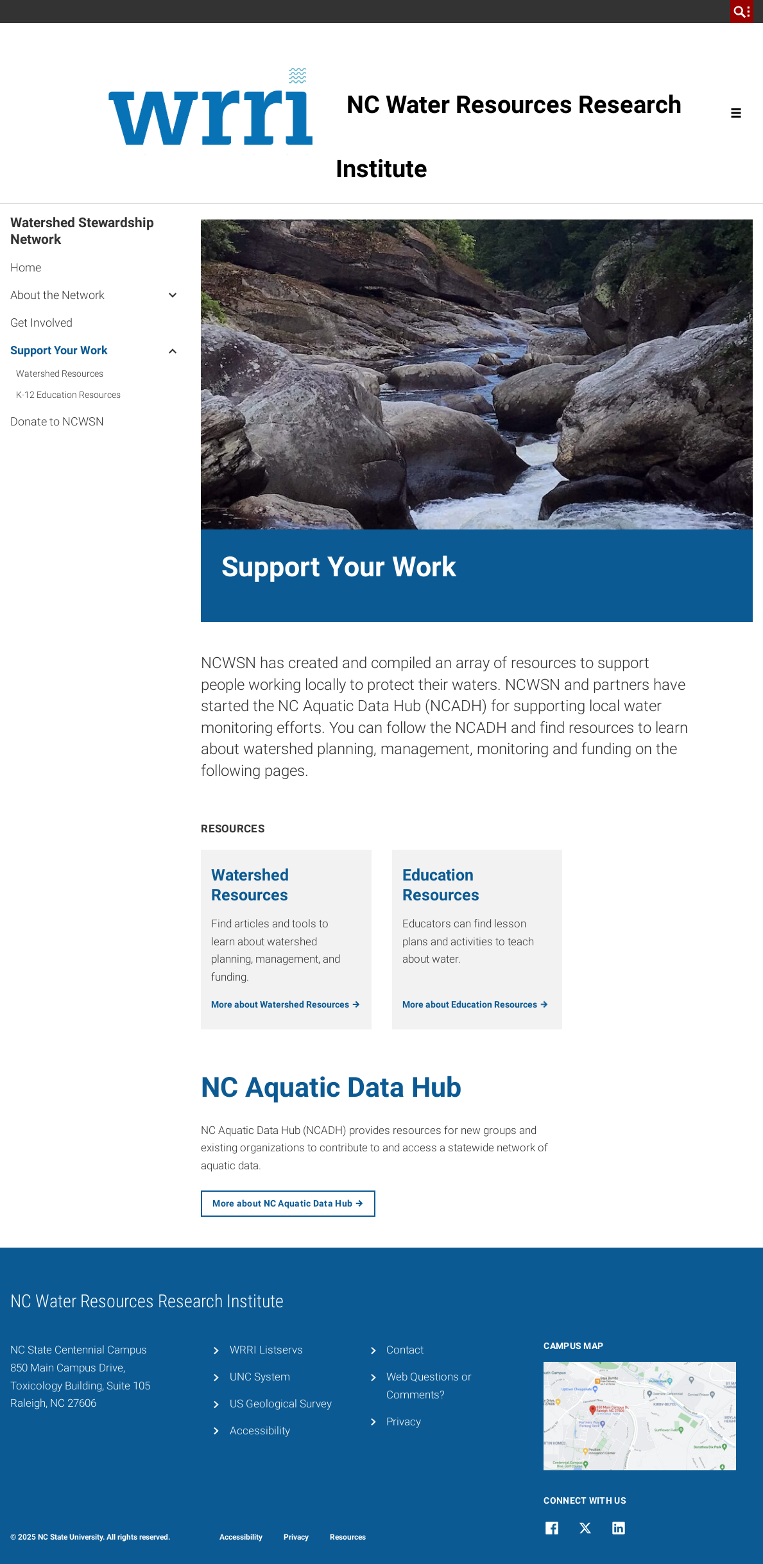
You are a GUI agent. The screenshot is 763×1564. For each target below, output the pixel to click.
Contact (405, 1349)
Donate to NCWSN (57, 421)
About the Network (57, 295)
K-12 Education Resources (68, 395)
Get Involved (41, 322)
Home (25, 267)
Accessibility (260, 1430)
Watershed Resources (59, 373)
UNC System (260, 1376)
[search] (741, 11)
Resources (348, 1537)
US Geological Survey (281, 1403)
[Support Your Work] (172, 349)
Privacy (403, 1421)
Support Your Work (59, 350)
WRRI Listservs (266, 1349)
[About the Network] (172, 294)
